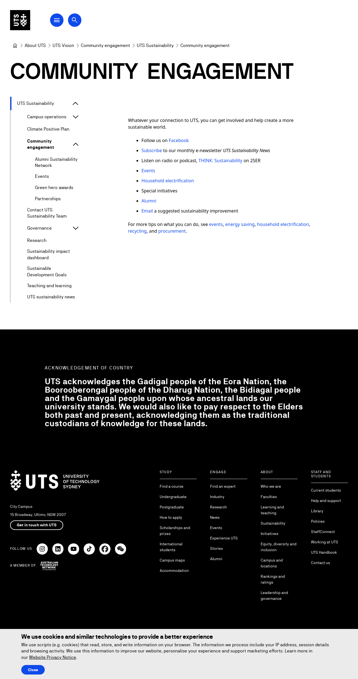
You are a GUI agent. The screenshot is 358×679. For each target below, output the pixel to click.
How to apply (171, 517)
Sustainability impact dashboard (48, 254)
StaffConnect (323, 531)
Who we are (271, 486)
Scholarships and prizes (175, 530)
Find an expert (222, 486)
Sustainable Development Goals (47, 271)
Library (317, 511)
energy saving (240, 224)
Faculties (269, 496)
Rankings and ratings (273, 579)
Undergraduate (173, 496)
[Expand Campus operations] (75, 117)
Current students (326, 490)
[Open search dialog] (75, 20)
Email (147, 211)
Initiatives (269, 533)
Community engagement (40, 144)
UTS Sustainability (35, 103)
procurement (172, 231)
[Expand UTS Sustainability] (75, 103)
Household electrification (168, 181)
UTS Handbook (324, 552)
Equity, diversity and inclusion (278, 547)
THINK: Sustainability (220, 160)
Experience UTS (224, 538)
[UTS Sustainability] (155, 46)
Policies (318, 521)
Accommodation (174, 570)
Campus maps (172, 560)
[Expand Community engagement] (76, 144)
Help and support (326, 500)
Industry (217, 496)
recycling (137, 231)
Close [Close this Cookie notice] (33, 670)
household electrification (283, 224)
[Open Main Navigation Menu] (57, 20)
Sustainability (273, 523)
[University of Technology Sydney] (15, 45)
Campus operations (46, 116)
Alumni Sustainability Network (56, 162)
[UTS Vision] (63, 46)
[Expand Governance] (75, 228)
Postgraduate (172, 507)
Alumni (149, 201)
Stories (216, 548)
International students (171, 547)
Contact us (320, 562)
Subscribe (152, 150)
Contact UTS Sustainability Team (47, 213)
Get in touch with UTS (36, 525)
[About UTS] (35, 46)
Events (42, 176)
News (215, 517)
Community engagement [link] (205, 45)
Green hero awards (54, 187)
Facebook (179, 140)
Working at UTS (324, 542)
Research (36, 240)
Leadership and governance (274, 595)
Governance (39, 228)
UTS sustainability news (51, 297)
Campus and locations (272, 563)
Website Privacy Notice (52, 657)
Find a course (171, 486)
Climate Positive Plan (48, 129)
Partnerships (48, 199)
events (216, 224)
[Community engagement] (105, 46)
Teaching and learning (49, 285)
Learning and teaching (272, 510)
